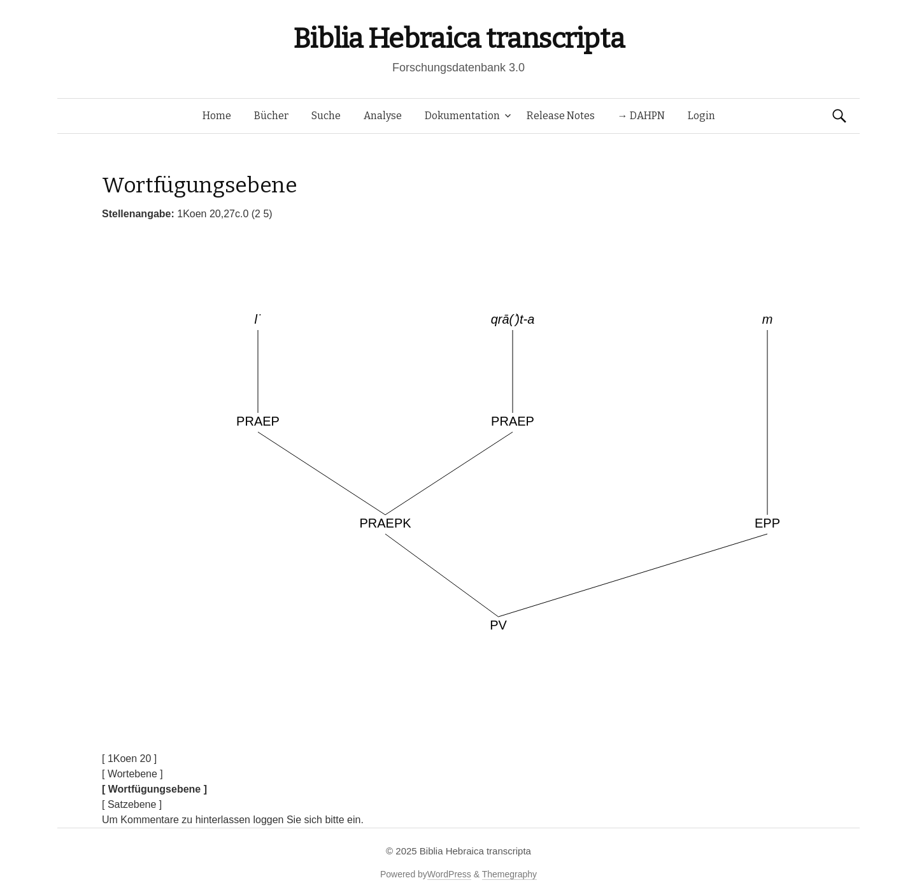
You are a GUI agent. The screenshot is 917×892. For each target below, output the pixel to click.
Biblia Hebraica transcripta (458, 38)
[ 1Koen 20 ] (129, 758)
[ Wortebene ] (132, 773)
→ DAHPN (641, 116)
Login (701, 116)
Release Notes (561, 116)
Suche (326, 116)
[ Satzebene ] (132, 804)
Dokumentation (462, 116)
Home (217, 116)
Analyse (383, 116)
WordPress (449, 874)
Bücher (271, 116)
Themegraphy (509, 874)
